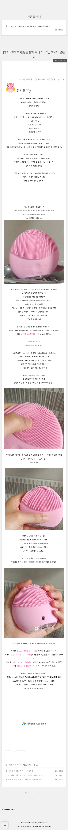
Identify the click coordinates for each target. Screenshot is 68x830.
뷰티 (18, 765)
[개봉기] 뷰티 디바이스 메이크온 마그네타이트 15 (24, 775)
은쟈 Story (10, 765)
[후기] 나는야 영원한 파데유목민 (18, 771)
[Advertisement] (34, 723)
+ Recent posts (8, 809)
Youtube (41, 826)
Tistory (31, 823)
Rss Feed (20, 826)
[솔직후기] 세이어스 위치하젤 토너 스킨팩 (22, 779)
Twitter (28, 826)
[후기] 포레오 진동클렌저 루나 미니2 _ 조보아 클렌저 (27, 26)
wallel (45, 823)
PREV (27, 793)
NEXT (40, 793)
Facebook (35, 826)
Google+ (48, 826)
